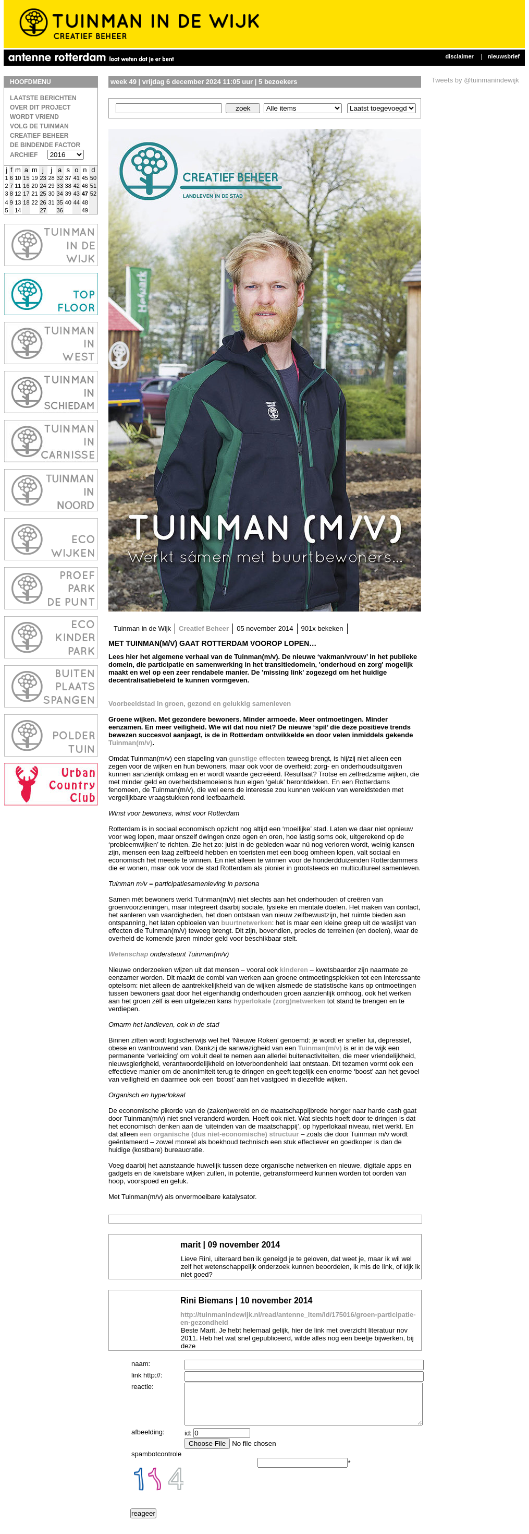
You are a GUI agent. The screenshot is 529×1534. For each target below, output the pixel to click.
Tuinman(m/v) (130, 743)
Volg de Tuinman (39, 126)
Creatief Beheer (39, 135)
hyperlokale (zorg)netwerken (279, 1001)
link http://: (146, 1375)
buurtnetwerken (245, 923)
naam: (140, 1364)
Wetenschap (128, 954)
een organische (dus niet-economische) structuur (219, 1134)
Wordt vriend (34, 117)
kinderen (294, 970)
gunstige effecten (257, 758)
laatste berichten (43, 98)
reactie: (142, 1387)
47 (85, 193)
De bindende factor (45, 145)
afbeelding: (148, 1440)
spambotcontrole (156, 1462)
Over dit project (40, 107)
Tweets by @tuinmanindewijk (475, 80)
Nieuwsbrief (504, 56)
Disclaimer (459, 56)
